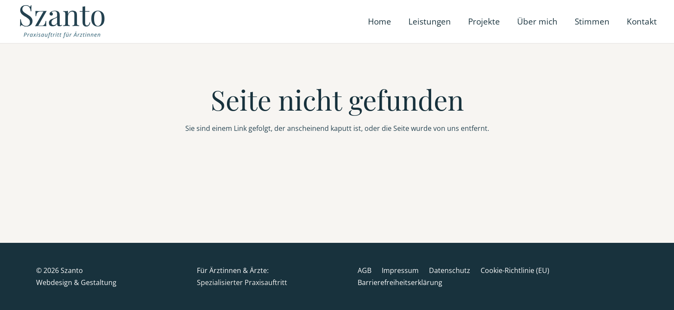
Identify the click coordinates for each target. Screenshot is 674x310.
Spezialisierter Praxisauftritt (242, 282)
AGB (364, 270)
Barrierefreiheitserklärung (400, 282)
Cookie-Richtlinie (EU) (515, 270)
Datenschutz (449, 270)
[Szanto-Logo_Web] (63, 21)
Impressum (400, 270)
